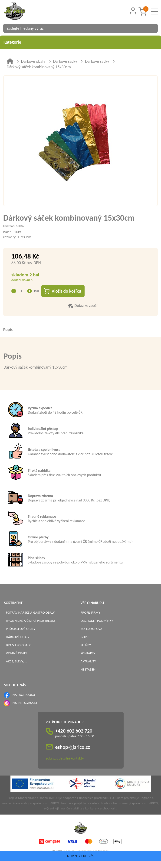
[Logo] (20, 11)
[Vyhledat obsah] (152, 28)
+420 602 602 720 (73, 731)
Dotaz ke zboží (85, 305)
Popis (8, 329)
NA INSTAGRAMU (25, 703)
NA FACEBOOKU (24, 695)
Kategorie (80, 42)
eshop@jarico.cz (72, 747)
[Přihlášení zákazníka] (133, 11)
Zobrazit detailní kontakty (65, 758)
